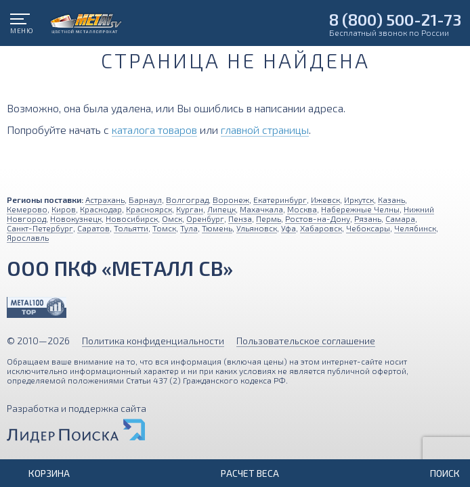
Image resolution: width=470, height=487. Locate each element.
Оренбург (205, 218)
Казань (391, 199)
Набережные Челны (360, 209)
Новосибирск (132, 218)
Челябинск (415, 228)
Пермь (268, 218)
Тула (189, 228)
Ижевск (325, 199)
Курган (189, 209)
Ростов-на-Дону (317, 218)
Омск (172, 218)
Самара (400, 218)
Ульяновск (256, 228)
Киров (63, 209)
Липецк (221, 209)
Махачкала (261, 209)
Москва (302, 209)
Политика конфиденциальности (153, 340)
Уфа (288, 228)
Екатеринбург (280, 199)
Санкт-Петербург (40, 228)
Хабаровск (321, 228)
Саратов (93, 228)
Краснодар (101, 209)
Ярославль (28, 237)
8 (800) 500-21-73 (395, 19)
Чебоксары (368, 228)
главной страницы (265, 129)
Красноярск (149, 209)
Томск (164, 228)
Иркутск (359, 199)
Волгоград (187, 199)
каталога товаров (154, 129)
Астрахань (105, 199)
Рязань (367, 218)
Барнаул (145, 199)
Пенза (240, 218)
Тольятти (131, 228)
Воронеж (231, 199)
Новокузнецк (76, 218)
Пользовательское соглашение (305, 340)
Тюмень (217, 228)
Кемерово (27, 209)
